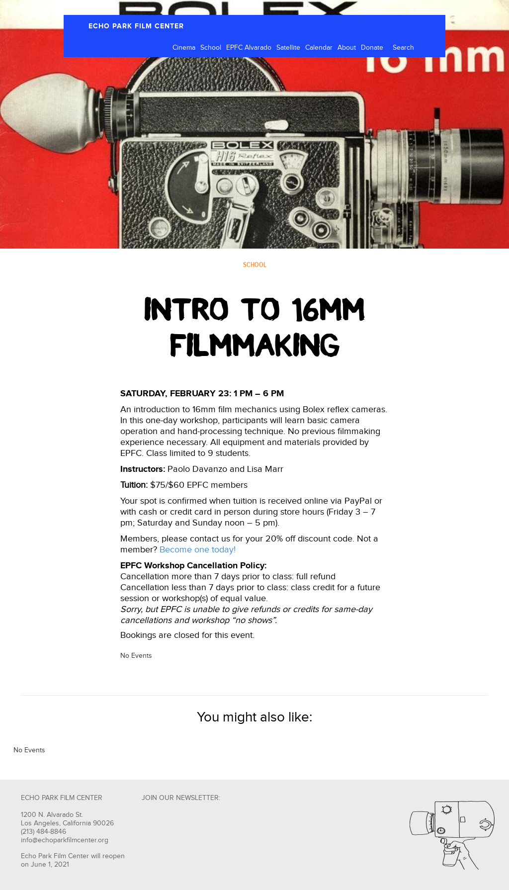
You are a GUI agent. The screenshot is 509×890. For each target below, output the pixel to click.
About (347, 48)
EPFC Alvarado (248, 48)
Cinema (183, 48)
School (210, 48)
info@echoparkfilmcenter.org (64, 840)
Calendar (319, 48)
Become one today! (198, 549)
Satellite (288, 48)
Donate (372, 48)
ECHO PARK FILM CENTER (136, 26)
